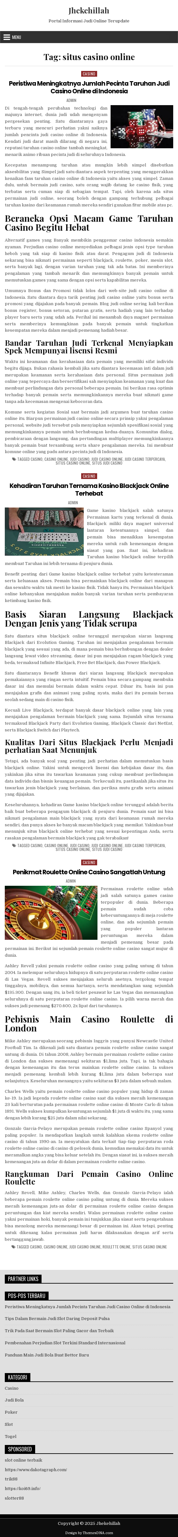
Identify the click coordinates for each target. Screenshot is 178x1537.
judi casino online (107, 459)
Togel (10, 1435)
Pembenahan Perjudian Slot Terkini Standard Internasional (65, 1342)
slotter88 (14, 1497)
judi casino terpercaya (145, 459)
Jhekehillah (89, 10)
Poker (11, 1411)
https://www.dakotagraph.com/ (36, 1469)
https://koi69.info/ (23, 1488)
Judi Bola (14, 1399)
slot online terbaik (23, 1459)
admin (71, 100)
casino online (56, 459)
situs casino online (73, 463)
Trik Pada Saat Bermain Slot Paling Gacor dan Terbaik (59, 1330)
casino (37, 459)
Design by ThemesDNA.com (89, 1532)
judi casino (79, 459)
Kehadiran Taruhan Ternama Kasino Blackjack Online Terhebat (89, 489)
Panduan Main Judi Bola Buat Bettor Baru (47, 1354)
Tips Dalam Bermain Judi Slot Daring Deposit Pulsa (57, 1318)
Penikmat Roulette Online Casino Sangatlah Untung (89, 871)
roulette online (116, 1246)
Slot (9, 1423)
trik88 (11, 1478)
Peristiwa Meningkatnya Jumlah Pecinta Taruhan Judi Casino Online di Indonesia (89, 87)
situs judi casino (107, 463)
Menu (16, 37)
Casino (89, 73)
